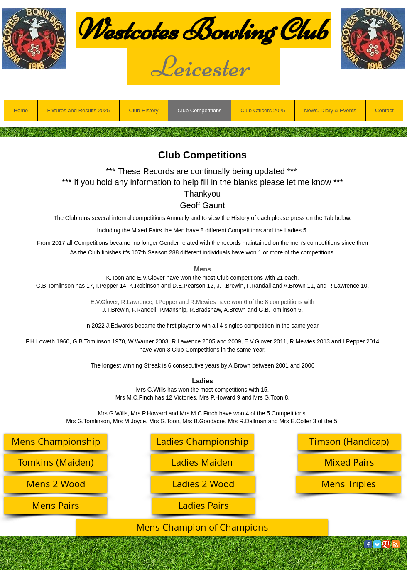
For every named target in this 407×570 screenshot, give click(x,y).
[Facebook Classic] (368, 544)
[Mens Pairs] (55, 505)
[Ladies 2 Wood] (203, 484)
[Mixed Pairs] (349, 462)
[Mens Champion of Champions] (202, 527)
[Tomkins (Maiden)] (55, 462)
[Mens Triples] (348, 484)
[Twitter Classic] (377, 544)
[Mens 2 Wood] (55, 484)
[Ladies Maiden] (202, 462)
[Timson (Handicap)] (349, 442)
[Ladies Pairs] (203, 506)
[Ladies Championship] (202, 442)
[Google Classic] (386, 544)
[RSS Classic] (396, 544)
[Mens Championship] (55, 442)
